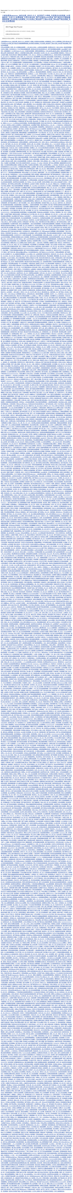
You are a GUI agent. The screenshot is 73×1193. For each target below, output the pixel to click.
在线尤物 (50, 948)
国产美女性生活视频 (16, 409)
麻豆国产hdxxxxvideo (43, 1181)
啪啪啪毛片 (58, 975)
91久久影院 (59, 495)
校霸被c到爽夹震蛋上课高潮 (41, 1020)
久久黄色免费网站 (46, 442)
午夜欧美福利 (47, 286)
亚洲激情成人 (45, 645)
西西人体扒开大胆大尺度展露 (30, 791)
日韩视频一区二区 (54, 580)
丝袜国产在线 (31, 588)
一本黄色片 (27, 827)
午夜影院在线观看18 (24, 834)
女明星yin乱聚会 (45, 415)
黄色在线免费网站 (23, 679)
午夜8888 (46, 62)
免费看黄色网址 (8, 495)
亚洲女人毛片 (60, 350)
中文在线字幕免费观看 (35, 904)
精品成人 (9, 800)
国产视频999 (25, 184)
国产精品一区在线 (64, 292)
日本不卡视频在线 (50, 278)
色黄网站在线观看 (34, 273)
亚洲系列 (57, 977)
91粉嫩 (7, 66)
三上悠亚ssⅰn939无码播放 (20, 123)
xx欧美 (12, 66)
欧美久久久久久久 (32, 908)
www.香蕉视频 (66, 394)
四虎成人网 (28, 916)
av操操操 (33, 269)
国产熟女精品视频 (15, 94)
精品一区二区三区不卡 (47, 77)
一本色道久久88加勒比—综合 (40, 216)
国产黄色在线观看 (42, 1045)
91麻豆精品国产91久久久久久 (46, 98)
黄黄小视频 (36, 161)
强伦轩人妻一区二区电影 (34, 144)
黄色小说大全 (65, 282)
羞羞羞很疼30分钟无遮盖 (40, 519)
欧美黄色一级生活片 (22, 548)
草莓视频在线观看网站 (49, 1018)
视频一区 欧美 (46, 506)
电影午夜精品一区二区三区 (50, 571)
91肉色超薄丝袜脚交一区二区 (57, 237)
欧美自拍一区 (8, 493)
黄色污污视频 (14, 508)
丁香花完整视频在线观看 (16, 250)
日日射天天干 (18, 235)
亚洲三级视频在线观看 (29, 859)
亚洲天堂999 (16, 278)
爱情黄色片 (61, 662)
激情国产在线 (38, 140)
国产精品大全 (47, 259)
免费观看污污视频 (63, 199)
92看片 (22, 1013)
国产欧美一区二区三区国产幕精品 (62, 68)
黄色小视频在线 (8, 220)
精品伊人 (43, 314)
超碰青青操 (63, 863)
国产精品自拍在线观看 (32, 724)
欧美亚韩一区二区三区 (46, 184)
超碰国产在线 (53, 242)
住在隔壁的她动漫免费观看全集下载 (56, 538)
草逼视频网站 (47, 935)
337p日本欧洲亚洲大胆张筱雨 (46, 147)
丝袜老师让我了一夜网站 (61, 398)
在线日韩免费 (8, 180)
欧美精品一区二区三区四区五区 (31, 276)
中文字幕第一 (13, 618)
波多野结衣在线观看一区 (20, 182)
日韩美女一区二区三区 (60, 290)
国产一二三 (23, 333)
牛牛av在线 (47, 899)
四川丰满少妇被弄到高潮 (23, 163)
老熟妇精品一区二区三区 (40, 591)
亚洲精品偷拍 (68, 415)
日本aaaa (11, 633)
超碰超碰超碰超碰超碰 (44, 330)
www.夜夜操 (13, 717)
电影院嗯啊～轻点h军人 (18, 100)
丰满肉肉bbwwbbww (23, 398)
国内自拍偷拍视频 (48, 660)
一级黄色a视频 (66, 62)
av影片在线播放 (62, 358)
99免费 (47, 244)
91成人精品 (9, 392)
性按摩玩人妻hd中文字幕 (19, 335)
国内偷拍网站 (63, 297)
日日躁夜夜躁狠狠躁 (35, 375)
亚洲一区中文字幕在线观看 (53, 770)
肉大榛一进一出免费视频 (34, 671)
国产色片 (8, 791)
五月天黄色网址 (12, 229)
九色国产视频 (5, 54)
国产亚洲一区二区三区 (20, 227)
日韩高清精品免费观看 (29, 193)
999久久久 (43, 982)
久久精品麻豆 (32, 350)
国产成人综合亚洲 (18, 1064)
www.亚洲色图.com (23, 608)
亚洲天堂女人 (61, 392)
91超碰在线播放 (13, 516)
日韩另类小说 (68, 193)
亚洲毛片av (14, 610)
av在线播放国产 (39, 679)
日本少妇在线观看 (14, 812)
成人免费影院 (39, 275)
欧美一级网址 (7, 1089)
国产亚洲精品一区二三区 (25, 85)
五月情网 (19, 305)
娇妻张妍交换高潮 (35, 497)
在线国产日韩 (20, 307)
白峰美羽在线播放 (29, 70)
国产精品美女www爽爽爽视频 (24, 540)
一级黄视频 (21, 901)
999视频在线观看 (25, 893)
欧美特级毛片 (47, 254)
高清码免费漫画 (20, 421)
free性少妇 (66, 726)
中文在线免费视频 (51, 1100)
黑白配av (9, 1085)
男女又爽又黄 (52, 927)
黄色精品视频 (65, 445)
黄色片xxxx (66, 536)
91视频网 (13, 68)
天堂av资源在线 (44, 449)
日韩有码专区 (55, 140)
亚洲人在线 (22, 341)
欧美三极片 (50, 58)
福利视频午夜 (54, 703)
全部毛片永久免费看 (27, 60)
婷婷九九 (21, 954)
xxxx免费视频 (16, 1132)
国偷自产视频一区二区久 (56, 631)
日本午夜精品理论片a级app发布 (34, 138)
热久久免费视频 (5, 330)
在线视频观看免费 (32, 132)
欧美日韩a (60, 379)
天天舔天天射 (12, 1136)
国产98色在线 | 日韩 (51, 404)
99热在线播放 (54, 381)
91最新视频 (9, 559)
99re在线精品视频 (42, 825)
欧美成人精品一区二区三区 (48, 834)
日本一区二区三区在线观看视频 (43, 1128)
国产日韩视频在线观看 (38, 590)
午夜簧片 (48, 483)
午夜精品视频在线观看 (16, 586)
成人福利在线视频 (39, 901)
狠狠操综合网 (27, 578)
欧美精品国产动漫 (18, 654)
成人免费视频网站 (18, 1115)
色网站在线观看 (50, 1106)
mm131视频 (51, 620)
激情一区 (23, 56)
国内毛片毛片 (58, 250)
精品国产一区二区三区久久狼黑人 (45, 66)
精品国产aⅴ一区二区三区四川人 (39, 618)
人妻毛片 (61, 400)
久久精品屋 (57, 127)
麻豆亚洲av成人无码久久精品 (16, 309)
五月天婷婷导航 (45, 1030)
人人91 (18, 743)
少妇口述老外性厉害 (66, 127)
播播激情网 (29, 842)
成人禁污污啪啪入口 (40, 146)
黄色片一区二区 (25, 292)
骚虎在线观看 (25, 436)
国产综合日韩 (29, 366)
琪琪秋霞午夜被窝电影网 (26, 1051)
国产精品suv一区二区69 (7, 261)
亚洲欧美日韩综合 (35, 572)
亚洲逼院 (3, 567)
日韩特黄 (56, 671)
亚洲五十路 (36, 85)
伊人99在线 (59, 973)
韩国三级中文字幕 (49, 726)
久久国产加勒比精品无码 (42, 220)
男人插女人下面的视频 (15, 593)
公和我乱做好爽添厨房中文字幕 (25, 259)
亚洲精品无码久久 (64, 1119)
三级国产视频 (14, 535)
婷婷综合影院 (43, 73)
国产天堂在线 (41, 68)
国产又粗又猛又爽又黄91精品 (39, 400)
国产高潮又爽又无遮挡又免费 (34, 1087)
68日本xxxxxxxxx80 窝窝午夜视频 (63, 1121)
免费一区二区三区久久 (26, 191)
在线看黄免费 (59, 208)
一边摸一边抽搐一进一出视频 (29, 356)
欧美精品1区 (58, 343)
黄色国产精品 (54, 800)
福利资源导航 (57, 468)
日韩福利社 (38, 739)
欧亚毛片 (50, 91)
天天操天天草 (32, 1060)
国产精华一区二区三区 (25, 1149)
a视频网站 (69, 113)
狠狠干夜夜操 (67, 233)
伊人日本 (50, 206)
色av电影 (50, 561)
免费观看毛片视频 (12, 937)
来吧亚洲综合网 (56, 783)
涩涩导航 (62, 855)
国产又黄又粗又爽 (29, 751)
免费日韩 (20, 387)
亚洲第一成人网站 (43, 459)
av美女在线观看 (39, 550)
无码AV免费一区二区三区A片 (34, 500)
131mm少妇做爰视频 (25, 174)
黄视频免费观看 (52, 409)
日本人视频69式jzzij (27, 580)
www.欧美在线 (64, 624)
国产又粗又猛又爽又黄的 (15, 231)
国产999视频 (22, 144)
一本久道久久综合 (31, 47)
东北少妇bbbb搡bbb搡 (18, 388)
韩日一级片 (55, 1005)
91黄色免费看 (26, 1049)
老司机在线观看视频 (56, 853)
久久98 (11, 565)
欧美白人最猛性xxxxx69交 (53, 157)
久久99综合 (64, 821)
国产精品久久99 (6, 328)
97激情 (39, 421)
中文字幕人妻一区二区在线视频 (29, 1073)
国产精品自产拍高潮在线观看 (32, 430)
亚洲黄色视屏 (65, 745)
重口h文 (67, 191)
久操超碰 (32, 650)
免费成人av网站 (58, 701)
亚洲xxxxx (61, 1060)
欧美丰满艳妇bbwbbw (55, 62)
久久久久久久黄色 (26, 464)
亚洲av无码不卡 (19, 445)
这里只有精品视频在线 (24, 1066)
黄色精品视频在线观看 (7, 235)
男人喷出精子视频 (59, 479)
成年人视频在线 (49, 328)
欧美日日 (32, 436)
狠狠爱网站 (41, 127)
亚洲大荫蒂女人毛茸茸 (13, 959)
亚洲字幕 (15, 591)
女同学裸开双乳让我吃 (21, 988)
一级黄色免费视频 (34, 204)
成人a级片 (46, 510)
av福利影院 (39, 254)
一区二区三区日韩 (57, 442)
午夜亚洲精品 (20, 1102)
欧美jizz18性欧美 (65, 140)
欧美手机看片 (9, 269)
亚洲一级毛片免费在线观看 (11, 923)
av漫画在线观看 (56, 155)
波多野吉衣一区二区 (22, 273)
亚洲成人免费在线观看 (30, 758)
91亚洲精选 (47, 275)
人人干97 (57, 739)
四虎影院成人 (14, 174)
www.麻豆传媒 (19, 1011)
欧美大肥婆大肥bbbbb (15, 265)
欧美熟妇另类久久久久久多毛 (58, 1181)
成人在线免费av (28, 1174)
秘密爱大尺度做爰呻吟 (54, 1001)
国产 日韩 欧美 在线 (25, 485)
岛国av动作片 (66, 696)
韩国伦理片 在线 (15, 56)
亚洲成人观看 (54, 267)
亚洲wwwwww (20, 861)
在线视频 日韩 (63, 671)
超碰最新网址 (57, 445)
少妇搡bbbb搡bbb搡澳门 (56, 536)
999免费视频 (25, 944)
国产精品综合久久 (66, 713)
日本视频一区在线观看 (40, 373)
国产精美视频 (23, 1096)
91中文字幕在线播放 (65, 639)
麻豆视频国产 (16, 322)
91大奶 (44, 576)
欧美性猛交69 (31, 443)
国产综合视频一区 (63, 756)
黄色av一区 (37, 996)
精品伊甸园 (22, 895)
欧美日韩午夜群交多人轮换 (46, 208)
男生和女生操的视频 (6, 470)
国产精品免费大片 (13, 202)
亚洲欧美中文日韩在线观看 (9, 240)
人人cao (26, 377)
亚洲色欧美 (61, 383)
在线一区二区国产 (9, 483)
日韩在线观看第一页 (58, 326)
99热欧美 (31, 419)
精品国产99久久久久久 (57, 491)
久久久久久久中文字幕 (47, 914)
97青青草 (24, 66)
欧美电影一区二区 (53, 1170)
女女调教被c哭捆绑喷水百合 (45, 1083)
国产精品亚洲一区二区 (26, 411)
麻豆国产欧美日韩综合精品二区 (33, 261)
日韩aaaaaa (10, 157)
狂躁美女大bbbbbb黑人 (64, 216)
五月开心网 (33, 292)
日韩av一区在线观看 (6, 965)
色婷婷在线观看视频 (57, 1075)
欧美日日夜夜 (26, 734)
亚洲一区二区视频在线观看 (18, 47)
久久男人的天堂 (25, 544)
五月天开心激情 (47, 457)
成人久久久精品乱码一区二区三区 (55, 846)
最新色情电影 (9, 576)
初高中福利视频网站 (10, 140)
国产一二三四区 (44, 70)
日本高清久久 (13, 49)
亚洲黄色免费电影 (16, 884)
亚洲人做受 (68, 766)
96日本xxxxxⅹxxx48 (50, 601)
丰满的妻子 (47, 679)
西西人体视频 (35, 174)
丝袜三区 (33, 1058)
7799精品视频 (38, 552)
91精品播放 (56, 130)
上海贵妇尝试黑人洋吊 (35, 142)
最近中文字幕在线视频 (23, 295)
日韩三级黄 (17, 707)
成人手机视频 (7, 500)
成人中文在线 (48, 299)
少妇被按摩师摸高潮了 (25, 508)
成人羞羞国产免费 (12, 290)
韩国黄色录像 (64, 476)
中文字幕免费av (38, 62)
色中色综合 (17, 732)
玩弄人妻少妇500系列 (36, 457)
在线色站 (41, 865)
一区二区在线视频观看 (21, 1155)
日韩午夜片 (19, 859)
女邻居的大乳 (26, 231)
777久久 (23, 68)
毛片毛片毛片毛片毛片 (37, 829)
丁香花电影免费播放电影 (15, 172)
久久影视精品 (14, 675)
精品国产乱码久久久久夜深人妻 (18, 1047)
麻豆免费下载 (25, 189)
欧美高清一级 (49, 493)
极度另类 (25, 1070)
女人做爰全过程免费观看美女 (37, 493)
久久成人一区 (66, 263)
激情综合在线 (22, 432)
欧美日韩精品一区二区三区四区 (44, 225)
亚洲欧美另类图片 (46, 333)
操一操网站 (27, 1075)
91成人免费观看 (53, 459)
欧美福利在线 (55, 813)
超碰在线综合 (52, 825)
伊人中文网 (12, 119)
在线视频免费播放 (8, 836)
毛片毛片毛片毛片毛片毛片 (11, 529)
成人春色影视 (11, 533)
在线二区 (68, 146)
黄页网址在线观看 (16, 352)
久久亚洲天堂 (14, 641)
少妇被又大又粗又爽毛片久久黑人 (60, 87)
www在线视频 (18, 810)
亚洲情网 (3, 832)
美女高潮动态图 (34, 424)
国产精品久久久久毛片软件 (47, 252)
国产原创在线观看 (66, 679)
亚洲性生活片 (52, 47)
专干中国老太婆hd (51, 656)
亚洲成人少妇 (65, 144)
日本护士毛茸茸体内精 (27, 542)
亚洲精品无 (60, 366)
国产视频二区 (41, 106)
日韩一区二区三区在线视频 (43, 844)
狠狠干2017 (29, 354)
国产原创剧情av (49, 1041)
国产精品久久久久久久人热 (52, 686)
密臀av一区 (50, 474)
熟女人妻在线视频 (20, 111)
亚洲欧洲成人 (5, 153)
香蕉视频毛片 (57, 971)
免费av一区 (4, 64)
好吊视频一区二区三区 (32, 210)
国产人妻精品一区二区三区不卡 (24, 567)
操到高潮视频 (39, 294)
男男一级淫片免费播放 (31, 749)
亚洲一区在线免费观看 (16, 130)
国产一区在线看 (66, 969)
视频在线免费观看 (23, 54)
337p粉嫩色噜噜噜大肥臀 (10, 316)
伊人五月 (3, 70)
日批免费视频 (5, 812)
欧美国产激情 (59, 320)
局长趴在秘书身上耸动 (7, 104)
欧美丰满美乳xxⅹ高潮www (21, 517)
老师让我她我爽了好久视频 (40, 599)
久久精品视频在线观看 (32, 108)
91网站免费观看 (23, 142)
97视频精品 (67, 320)
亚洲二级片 (41, 954)
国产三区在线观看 (44, 882)
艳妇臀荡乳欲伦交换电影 (50, 470)
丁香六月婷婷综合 (60, 533)
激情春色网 (28, 113)
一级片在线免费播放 (35, 223)
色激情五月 (58, 263)
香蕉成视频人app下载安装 (55, 487)
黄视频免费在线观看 (16, 713)
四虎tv (35, 461)
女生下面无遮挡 (10, 303)
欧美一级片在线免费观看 (46, 307)
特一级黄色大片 (5, 159)
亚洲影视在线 (26, 125)
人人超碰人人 (34, 295)
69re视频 (14, 216)
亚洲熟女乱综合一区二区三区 (32, 891)
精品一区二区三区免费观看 (21, 244)
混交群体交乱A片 (63, 872)
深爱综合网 (49, 388)
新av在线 (35, 121)
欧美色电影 (16, 180)
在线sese (37, 362)
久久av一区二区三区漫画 (37, 686)
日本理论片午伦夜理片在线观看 (29, 925)
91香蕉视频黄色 (49, 650)
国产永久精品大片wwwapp (42, 115)
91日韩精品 (11, 1151)
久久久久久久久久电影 (58, 734)
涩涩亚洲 (61, 165)
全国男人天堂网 (8, 692)
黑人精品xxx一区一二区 (32, 557)
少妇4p (27, 388)
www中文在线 (14, 719)
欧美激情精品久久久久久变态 (9, 166)
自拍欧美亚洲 (10, 53)
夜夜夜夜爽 (60, 453)
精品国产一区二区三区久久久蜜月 (35, 390)
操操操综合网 (12, 377)
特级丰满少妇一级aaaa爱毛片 (46, 523)
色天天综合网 (19, 102)
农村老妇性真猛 (61, 741)
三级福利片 (8, 375)
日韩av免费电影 (12, 176)
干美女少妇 (49, 438)
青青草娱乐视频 (28, 1064)
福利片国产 (60, 912)
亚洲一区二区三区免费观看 (54, 1047)
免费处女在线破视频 (29, 470)
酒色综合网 (62, 330)
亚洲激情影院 (63, 1151)
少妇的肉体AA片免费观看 (15, 578)
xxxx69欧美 (44, 472)
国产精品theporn (5, 168)
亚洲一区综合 (50, 673)
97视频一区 (66, 542)
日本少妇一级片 (54, 449)
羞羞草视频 (41, 172)
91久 (10, 189)
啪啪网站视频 (53, 999)
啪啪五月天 (59, 66)
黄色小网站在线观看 (27, 633)
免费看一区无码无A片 (53, 347)
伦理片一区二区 (43, 297)
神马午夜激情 (44, 204)
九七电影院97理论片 (46, 777)
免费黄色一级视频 (25, 453)
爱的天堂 (56, 1176)
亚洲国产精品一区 (17, 284)
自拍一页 (46, 1022)
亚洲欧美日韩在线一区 (43, 1052)
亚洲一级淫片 (18, 269)
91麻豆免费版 (54, 1178)
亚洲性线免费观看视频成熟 (49, 239)
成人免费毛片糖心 (34, 91)
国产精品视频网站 (33, 741)
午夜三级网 (32, 479)
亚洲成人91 (10, 849)
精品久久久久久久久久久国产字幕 (37, 548)
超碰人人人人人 (7, 123)
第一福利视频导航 (16, 276)
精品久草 (17, 301)
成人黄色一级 (21, 626)
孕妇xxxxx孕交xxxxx (22, 404)
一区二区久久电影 (30, 1079)
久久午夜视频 (37, 87)
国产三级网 (25, 821)
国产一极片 (52, 838)
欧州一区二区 (50, 113)
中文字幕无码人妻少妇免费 (36, 299)
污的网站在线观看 (65, 375)
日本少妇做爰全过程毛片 (16, 1056)
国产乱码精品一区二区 (48, 586)
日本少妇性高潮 (43, 1138)
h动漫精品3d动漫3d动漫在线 (14, 882)
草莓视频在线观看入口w (36, 692)
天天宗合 (37, 977)
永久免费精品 (45, 910)
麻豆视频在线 (48, 178)
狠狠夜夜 (36, 60)
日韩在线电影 (34, 328)
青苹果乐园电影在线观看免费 (62, 204)
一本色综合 (18, 66)
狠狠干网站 (66, 197)
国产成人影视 (28, 121)
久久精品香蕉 (19, 555)
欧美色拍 (61, 294)
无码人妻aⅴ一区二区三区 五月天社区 (52, 612)
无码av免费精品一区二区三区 (56, 153)
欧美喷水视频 (24, 127)
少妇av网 (42, 1161)
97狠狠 (62, 977)
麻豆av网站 (53, 645)
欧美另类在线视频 (9, 110)
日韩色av (56, 950)
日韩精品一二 (46, 567)
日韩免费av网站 (41, 75)
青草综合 (39, 445)
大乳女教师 (37, 914)
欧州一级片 (54, 1052)
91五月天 (55, 72)
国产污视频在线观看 (59, 390)
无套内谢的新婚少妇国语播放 (18, 212)
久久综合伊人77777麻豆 (45, 185)
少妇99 (17, 91)
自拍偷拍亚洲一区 (60, 113)
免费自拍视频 (50, 713)
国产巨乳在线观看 (64, 309)
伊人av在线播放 (23, 263)
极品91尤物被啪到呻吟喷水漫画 (58, 563)
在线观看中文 (31, 844)
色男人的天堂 (34, 948)
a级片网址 (68, 328)
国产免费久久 (49, 950)
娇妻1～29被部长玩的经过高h (42, 1007)
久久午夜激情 (30, 316)
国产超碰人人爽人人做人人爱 (33, 1102)
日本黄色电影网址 (13, 1125)
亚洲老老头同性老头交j (46, 111)
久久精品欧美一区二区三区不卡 (25, 140)
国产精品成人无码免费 (60, 775)
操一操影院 (25, 343)
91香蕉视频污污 (34, 517)
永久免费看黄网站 (46, 675)
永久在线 (16, 576)
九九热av (66, 842)
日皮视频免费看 (19, 459)
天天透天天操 (14, 929)
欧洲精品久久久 (8, 337)
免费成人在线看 (55, 923)
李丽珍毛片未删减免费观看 (39, 916)
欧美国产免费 (11, 612)
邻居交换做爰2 (54, 276)
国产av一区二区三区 (45, 108)
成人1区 (27, 1022)
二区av (51, 1032)
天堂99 (32, 398)
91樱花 (32, 726)
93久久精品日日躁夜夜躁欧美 (22, 829)
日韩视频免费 (42, 705)
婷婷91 (41, 130)
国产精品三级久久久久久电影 (59, 682)
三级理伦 (29, 87)
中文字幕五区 (29, 1180)
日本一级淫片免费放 (61, 665)
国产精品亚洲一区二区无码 (35, 83)
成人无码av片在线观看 (39, 411)
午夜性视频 (20, 430)
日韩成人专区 (64, 1043)
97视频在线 (21, 121)
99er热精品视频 (40, 381)
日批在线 (45, 163)
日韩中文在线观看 (31, 417)
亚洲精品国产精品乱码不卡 (64, 239)
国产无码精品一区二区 (42, 588)
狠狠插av (56, 635)
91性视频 (17, 320)
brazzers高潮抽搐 (33, 785)
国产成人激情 (30, 1033)
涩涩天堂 (17, 1111)
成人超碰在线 (68, 904)
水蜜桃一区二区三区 (64, 478)
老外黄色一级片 (33, 988)
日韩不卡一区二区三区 (26, 851)
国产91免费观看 (15, 665)
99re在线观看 (26, 77)
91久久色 (49, 553)
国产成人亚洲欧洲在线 (66, 110)
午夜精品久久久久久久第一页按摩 (45, 1054)
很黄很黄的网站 (28, 654)
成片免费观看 (36, 1005)
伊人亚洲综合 (14, 330)
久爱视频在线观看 (48, 804)
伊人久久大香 (36, 415)
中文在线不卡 (36, 218)
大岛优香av (30, 552)
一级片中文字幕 (19, 440)
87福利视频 (4, 1109)
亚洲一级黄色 (14, 855)
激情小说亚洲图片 (65, 472)
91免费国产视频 (35, 125)
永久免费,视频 (68, 885)
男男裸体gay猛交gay (11, 1157)
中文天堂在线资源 (53, 318)
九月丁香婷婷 (62, 187)
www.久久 (45, 240)
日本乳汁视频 (5, 49)
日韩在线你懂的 (17, 682)
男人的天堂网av (49, 738)
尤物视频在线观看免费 (12, 402)
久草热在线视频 (60, 728)
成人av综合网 (48, 851)
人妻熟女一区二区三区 (14, 267)
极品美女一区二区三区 (22, 256)
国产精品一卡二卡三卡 (7, 815)
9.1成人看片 (16, 867)
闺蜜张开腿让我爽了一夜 (28, 197)
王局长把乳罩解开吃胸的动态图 (9, 1164)
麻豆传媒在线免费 (51, 1149)
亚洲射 (45, 453)
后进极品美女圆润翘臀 (42, 1037)
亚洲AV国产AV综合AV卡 (51, 861)
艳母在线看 (4, 783)
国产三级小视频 (17, 98)
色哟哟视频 (44, 430)
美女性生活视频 (65, 286)
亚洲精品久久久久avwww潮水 (30, 593)
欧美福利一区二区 (25, 867)
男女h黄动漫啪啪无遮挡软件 (55, 233)
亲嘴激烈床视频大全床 (17, 237)
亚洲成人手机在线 (56, 85)
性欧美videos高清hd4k (33, 777)
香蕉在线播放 (47, 96)
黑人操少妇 (45, 379)
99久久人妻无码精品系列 (59, 508)
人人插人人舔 (62, 214)
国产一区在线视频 (53, 736)
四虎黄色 (49, 72)
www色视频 (10, 745)
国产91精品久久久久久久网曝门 (58, 942)
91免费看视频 (12, 430)
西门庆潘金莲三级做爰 (30, 345)
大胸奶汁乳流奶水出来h (21, 199)
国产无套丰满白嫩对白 (42, 743)
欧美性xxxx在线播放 (50, 728)
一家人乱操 (66, 1180)
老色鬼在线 (60, 656)
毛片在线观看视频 (26, 218)
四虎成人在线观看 (62, 588)
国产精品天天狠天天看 (34, 910)
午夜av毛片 (40, 1081)
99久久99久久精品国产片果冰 (59, 182)
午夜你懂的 (19, 982)
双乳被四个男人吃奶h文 (54, 614)
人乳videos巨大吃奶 (48, 1087)
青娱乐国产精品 (39, 521)
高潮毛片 (32, 305)
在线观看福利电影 (56, 275)
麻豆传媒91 (55, 330)
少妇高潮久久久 (8, 106)
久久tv (54, 908)
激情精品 (63, 483)
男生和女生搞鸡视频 (11, 519)
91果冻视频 (62, 185)
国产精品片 (39, 470)
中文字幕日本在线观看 (55, 1166)
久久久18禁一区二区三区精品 (28, 313)
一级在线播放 (16, 189)
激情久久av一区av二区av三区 (58, 762)
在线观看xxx (18, 1032)
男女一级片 (55, 903)
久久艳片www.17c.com (18, 51)
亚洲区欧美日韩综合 (29, 555)
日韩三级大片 (52, 119)
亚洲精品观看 (58, 812)
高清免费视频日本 (57, 868)
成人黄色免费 (25, 684)
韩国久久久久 (50, 893)
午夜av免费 (17, 400)
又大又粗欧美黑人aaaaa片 (19, 844)
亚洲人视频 (12, 563)
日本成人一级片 (9, 91)
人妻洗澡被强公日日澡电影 (26, 233)
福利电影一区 (54, 292)
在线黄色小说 (55, 502)
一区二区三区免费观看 (41, 912)
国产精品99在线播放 (9, 440)
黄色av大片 (49, 390)
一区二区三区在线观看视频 (39, 318)
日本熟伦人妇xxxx (54, 110)
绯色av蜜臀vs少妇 (24, 1181)
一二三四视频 (25, 457)
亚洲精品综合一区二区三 (33, 665)
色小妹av (39, 641)
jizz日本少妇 (28, 155)
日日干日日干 (62, 220)
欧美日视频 (30, 1007)
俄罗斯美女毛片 (27, 681)
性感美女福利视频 (62, 117)
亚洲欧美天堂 (67, 430)
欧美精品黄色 (5, 679)
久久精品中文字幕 (65, 529)
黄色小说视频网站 (57, 720)
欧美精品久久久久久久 (27, 94)
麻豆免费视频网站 (10, 1174)
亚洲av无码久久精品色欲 (54, 104)
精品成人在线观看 (59, 474)
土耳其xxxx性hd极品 (43, 703)
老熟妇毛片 (64, 1016)
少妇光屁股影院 (45, 87)
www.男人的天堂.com (50, 1134)
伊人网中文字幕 (34, 385)
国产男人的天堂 (24, 324)
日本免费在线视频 (56, 1007)
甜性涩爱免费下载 (66, 51)
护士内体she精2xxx (14, 996)
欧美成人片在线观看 (11, 345)
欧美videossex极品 (17, 79)
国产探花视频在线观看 (54, 49)
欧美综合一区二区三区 (66, 992)
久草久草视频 (62, 381)
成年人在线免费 (23, 701)
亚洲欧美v (57, 1024)
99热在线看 (31, 322)
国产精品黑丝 (12, 138)
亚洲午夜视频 (7, 876)
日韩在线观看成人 (60, 669)
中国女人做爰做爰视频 (31, 1109)
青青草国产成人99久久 (12, 233)
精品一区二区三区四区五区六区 (54, 227)
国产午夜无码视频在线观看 (31, 250)
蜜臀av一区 (21, 774)
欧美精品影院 (48, 508)
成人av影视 (4, 442)
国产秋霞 (57, 713)
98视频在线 (33, 736)
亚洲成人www (45, 335)
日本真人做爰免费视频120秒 (25, 58)
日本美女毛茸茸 (5, 94)
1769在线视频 (38, 259)
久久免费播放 (43, 206)
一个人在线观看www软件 (30, 662)
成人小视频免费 (21, 240)
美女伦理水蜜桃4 (60, 620)
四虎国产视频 (52, 990)
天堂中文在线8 (11, 567)
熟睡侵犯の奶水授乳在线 (47, 781)
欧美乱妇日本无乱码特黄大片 (39, 49)
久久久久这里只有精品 (55, 1159)
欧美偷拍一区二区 (31, 1001)
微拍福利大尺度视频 (19, 92)
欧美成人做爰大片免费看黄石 (11, 127)
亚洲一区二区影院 (26, 368)
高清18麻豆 (37, 53)
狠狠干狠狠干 (11, 472)
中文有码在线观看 (31, 100)
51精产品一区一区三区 (15, 760)
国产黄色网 (55, 331)
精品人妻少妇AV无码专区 (26, 738)
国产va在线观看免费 (59, 552)
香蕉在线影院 (68, 326)
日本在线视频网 (67, 489)
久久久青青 (28, 506)
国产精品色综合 (7, 498)
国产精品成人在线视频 (50, 895)
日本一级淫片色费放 (59, 436)
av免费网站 (11, 445)
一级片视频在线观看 (36, 453)
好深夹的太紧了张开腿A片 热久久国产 (45, 952)
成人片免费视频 (24, 726)
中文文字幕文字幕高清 (35, 377)
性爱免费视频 (18, 201)
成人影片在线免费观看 (58, 498)
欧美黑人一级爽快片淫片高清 (58, 578)
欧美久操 (69, 214)
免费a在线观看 (33, 887)
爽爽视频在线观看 (21, 151)
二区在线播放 (32, 66)
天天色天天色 (29, 865)
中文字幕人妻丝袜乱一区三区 (37, 605)
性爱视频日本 (50, 146)
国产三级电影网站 (51, 229)
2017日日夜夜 (63, 916)
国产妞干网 (40, 166)
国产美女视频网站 (52, 358)
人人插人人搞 (26, 409)
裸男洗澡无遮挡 (28, 559)
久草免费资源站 (17, 688)
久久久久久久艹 (53, 557)
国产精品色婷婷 (12, 502)
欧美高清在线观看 (41, 1003)
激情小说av (58, 180)
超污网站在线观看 (9, 1011)
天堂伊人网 (62, 749)
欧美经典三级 (56, 447)
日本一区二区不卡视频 (58, 201)
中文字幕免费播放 (19, 170)
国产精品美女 (65, 462)
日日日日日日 (27, 793)
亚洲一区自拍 (12, 1109)
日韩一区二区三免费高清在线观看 (59, 794)
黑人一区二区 (13, 681)
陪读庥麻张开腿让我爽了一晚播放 (52, 443)
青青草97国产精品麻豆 (7, 880)
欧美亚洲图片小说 (45, 1075)
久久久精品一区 (30, 254)
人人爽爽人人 (31, 72)
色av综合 (61, 60)
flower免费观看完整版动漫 (53, 396)
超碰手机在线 (59, 1041)
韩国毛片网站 (26, 942)
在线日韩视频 (61, 840)
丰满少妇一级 (50, 603)
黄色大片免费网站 (29, 337)
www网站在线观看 (9, 459)
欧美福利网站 (31, 1018)
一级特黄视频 (60, 645)
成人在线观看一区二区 (25, 360)
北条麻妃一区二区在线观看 (61, 58)
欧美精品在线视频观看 (14, 368)
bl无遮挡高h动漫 (58, 206)
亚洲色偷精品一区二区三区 (20, 817)
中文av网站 (11, 652)
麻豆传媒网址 (40, 495)
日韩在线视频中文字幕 (36, 546)
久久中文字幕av (49, 1079)
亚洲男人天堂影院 (16, 1123)
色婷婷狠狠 (16, 851)
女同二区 (58, 1062)
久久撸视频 (63, 1157)
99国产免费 (32, 447)
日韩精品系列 (59, 258)
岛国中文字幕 (28, 1056)
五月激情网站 (52, 891)
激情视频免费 (12, 783)
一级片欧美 (10, 1100)
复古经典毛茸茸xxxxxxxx (46, 210)
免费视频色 (49, 324)
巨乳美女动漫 (60, 842)
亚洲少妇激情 (62, 806)
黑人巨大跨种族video (28, 466)
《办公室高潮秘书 (38, 155)
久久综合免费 (11, 827)
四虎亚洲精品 (29, 440)
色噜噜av (65, 424)
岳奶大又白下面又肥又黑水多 (38, 256)
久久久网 (45, 392)
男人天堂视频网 (44, 1092)
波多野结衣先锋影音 (16, 521)
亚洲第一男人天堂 (37, 1178)
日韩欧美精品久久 (31, 106)
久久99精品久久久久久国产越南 (40, 352)
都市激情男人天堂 (14, 191)
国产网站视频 (40, 798)
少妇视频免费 (38, 813)
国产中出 (12, 603)
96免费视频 (53, 70)
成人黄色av (61, 246)
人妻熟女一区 (20, 1094)
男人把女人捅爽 (35, 834)
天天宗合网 (66, 487)
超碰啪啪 (58, 223)
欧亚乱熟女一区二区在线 (52, 1009)
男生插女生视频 (65, 223)
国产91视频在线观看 (46, 929)
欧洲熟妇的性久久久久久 (31, 510)
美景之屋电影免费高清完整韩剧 (38, 487)
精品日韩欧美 (31, 535)
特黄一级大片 (38, 96)
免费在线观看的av (40, 51)
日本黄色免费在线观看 (59, 859)
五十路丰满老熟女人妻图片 (62, 419)
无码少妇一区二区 (26, 364)
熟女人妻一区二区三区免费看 (49, 802)
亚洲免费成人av (25, 136)
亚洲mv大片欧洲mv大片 (14, 77)
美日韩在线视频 (29, 677)
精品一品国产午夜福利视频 (63, 106)
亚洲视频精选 (65, 447)
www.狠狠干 (64, 49)
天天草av (52, 212)
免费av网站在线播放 (29, 768)
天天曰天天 (24, 849)
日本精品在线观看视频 (66, 813)
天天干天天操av (51, 779)
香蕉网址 (58, 212)
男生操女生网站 (21, 1159)
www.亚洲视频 (54, 53)
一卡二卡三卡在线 (8, 703)
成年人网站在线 (55, 567)
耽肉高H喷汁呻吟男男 (14, 542)
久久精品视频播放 (9, 952)
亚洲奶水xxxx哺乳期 (34, 648)
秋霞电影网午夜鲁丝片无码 (17, 842)
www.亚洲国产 (36, 368)
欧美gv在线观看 (5, 409)
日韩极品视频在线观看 (10, 677)
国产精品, (20, 345)
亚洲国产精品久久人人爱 (31, 307)
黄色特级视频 (60, 231)
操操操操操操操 (45, 368)
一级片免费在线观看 (31, 603)
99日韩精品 (61, 755)
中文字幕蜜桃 (66, 100)
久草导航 (20, 1068)
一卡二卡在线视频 (17, 1144)
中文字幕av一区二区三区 (43, 284)
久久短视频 (37, 959)
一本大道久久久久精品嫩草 (54, 958)
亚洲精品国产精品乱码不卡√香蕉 (44, 398)
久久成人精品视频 (34, 159)
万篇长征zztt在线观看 (52, 314)
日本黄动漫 (43, 867)
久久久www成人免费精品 (39, 134)
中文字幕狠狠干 (7, 682)
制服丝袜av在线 (24, 933)
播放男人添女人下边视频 (47, 360)
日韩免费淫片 (61, 1020)
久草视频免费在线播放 (24, 166)
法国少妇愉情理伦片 (66, 1162)
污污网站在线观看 (21, 449)
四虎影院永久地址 (17, 1052)
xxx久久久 (36, 664)
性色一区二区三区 (56, 504)
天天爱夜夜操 (39, 717)
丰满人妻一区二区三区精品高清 (36, 1136)
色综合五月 (23, 777)
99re (55, 379)
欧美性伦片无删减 (19, 506)
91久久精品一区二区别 (52, 309)
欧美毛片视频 (66, 299)
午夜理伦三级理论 (52, 170)
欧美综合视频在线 (64, 717)
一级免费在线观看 (53, 402)
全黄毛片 (43, 341)
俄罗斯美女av (33, 237)
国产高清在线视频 (34, 669)
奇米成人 (22, 766)
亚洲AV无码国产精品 (15, 1191)
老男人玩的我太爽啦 (45, 165)
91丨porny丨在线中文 (7, 326)
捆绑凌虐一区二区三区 (51, 214)
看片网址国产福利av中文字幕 (21, 413)
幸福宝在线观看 (67, 1064)
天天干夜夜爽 (8, 749)
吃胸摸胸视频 (26, 703)
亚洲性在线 (12, 421)
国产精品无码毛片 (26, 802)
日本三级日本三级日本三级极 (49, 383)
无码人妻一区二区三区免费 (53, 745)
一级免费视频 (25, 369)
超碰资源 (13, 639)
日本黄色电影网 (62, 1071)
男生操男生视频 (46, 491)
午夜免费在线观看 (41, 394)
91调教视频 (66, 889)
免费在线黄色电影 (45, 174)
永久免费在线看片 (34, 64)
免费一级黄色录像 (47, 1015)
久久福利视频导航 (12, 371)
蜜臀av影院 (68, 855)
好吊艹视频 (64, 739)
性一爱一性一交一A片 (24, 423)
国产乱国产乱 (49, 764)
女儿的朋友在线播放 (48, 377)
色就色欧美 (62, 267)
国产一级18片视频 (36, 379)
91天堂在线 (17, 739)
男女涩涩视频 (21, 371)
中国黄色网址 (32, 119)
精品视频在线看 (41, 622)
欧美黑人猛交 (32, 242)
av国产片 (55, 777)
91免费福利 (61, 684)
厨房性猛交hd (25, 214)
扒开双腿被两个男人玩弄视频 (29, 1183)
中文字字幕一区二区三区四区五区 (54, 189)
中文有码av (4, 108)
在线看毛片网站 (53, 369)
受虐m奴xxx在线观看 (43, 212)
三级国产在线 (21, 89)
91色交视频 (68, 115)
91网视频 (18, 294)
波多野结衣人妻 (57, 595)
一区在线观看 (64, 580)
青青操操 (48, 451)
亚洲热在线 (48, 1111)
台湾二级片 (18, 193)
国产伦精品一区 (17, 942)
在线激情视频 (18, 204)
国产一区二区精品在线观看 (13, 424)
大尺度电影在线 (35, 760)
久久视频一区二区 (62, 461)
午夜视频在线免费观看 (51, 872)
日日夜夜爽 (59, 838)
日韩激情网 (4, 202)
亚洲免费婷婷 (37, 633)
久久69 (9, 258)
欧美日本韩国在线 (18, 751)
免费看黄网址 (11, 396)
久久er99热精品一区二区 (33, 806)
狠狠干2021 (53, 1020)
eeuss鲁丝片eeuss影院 (34, 906)
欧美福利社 (49, 68)
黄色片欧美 (17, 544)
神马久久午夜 (47, 201)
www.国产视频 (18, 1153)
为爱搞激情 (18, 288)
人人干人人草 (9, 347)
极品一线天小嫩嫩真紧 (26, 576)
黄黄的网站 (16, 411)
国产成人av (34, 136)
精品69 (58, 1102)
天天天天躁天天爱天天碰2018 (32, 110)
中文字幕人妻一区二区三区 (36, 214)
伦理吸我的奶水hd (64, 506)
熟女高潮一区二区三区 (21, 660)
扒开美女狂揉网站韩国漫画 (38, 187)
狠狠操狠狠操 (60, 415)
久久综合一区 (40, 479)
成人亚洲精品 (58, 705)
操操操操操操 (5, 83)
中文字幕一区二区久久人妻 (55, 73)
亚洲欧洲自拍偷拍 (27, 282)
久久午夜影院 (34, 893)
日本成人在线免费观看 (30, 753)
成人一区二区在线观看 (31, 774)
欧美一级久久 (46, 142)
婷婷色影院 (28, 358)
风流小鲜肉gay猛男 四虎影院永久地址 (24, 347)
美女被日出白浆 (17, 392)
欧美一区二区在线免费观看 (20, 785)
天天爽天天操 (13, 616)
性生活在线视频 (14, 481)
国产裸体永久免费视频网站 (26, 584)
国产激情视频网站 (51, 605)
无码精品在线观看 (38, 282)
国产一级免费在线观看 (25, 643)
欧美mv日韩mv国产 (8, 939)
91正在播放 (6, 85)
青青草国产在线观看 (13, 280)
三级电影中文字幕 (46, 326)
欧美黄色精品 (14, 584)
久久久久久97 (50, 724)
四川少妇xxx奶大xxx (60, 914)
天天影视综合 (26, 269)
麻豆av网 (3, 53)
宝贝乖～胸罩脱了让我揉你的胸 (9, 132)
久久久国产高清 (7, 1138)
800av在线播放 (5, 830)
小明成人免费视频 (57, 880)
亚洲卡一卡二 (54, 294)
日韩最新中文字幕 (65, 184)
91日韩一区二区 (45, 53)
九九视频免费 (47, 813)
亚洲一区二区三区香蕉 (13, 766)
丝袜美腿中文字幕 (11, 113)
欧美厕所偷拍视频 (8, 204)
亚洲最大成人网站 (23, 165)
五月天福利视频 (11, 741)
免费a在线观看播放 (37, 508)
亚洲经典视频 (41, 745)
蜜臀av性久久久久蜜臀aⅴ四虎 (18, 242)
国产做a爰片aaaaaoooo (60, 535)
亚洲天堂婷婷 (33, 157)
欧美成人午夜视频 (30, 1134)
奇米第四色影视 (19, 383)
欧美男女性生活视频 (39, 451)
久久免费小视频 (67, 206)
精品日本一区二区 (36, 1015)
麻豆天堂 (33, 614)
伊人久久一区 (11, 286)
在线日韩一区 (56, 690)
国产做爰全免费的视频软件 (37, 388)
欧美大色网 (47, 994)
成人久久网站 (55, 265)
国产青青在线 (61, 305)
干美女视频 (23, 872)
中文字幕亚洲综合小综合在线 (29, 267)
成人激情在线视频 (22, 72)
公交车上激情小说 (35, 536)
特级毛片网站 (52, 461)
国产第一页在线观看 (51, 1113)
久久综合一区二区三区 (9, 256)
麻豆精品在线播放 (35, 77)
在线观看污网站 (44, 159)
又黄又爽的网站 (28, 582)
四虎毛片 (53, 664)
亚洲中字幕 (29, 986)
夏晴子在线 (68, 584)
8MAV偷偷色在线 (13, 901)
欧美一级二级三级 (11, 572)
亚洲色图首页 (24, 180)
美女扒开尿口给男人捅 (65, 324)
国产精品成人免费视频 (66, 341)
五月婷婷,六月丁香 (6, 322)
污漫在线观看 (36, 629)
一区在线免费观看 (30, 402)
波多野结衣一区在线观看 (60, 517)
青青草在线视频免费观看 (53, 986)
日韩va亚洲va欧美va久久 (15, 990)
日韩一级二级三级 (42, 1089)
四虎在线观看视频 (37, 464)
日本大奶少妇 (7, 197)
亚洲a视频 (69, 840)
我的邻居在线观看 (57, 542)
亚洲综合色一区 (29, 601)
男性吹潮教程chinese (25, 1009)
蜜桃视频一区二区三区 (60, 256)
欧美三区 (67, 755)
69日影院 (47, 715)
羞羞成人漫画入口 (58, 901)
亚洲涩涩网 (11, 988)
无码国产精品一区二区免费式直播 (58, 138)
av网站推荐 (38, 371)
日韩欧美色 (15, 986)
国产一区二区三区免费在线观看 (9, 643)
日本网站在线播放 (41, 658)
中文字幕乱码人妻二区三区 (17, 210)
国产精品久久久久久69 (29, 284)
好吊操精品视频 (47, 542)
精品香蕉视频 (68, 47)
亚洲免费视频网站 (30, 1037)
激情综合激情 (16, 214)
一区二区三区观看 (10, 449)
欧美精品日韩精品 (48, 1191)
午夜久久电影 (65, 174)
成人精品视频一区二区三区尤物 (56, 417)
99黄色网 (11, 887)
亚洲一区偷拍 (14, 967)
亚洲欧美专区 (34, 700)
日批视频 (14, 398)
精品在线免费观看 (63, 303)
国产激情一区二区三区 (62, 1144)
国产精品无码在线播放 (61, 836)
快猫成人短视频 (28, 853)
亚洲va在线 (49, 859)
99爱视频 (46, 242)
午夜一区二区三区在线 (10, 690)
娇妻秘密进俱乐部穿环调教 (45, 988)
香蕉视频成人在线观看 (25, 330)
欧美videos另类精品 (15, 525)
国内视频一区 (28, 185)
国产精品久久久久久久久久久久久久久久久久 (45, 478)
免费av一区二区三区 (41, 1077)
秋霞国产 (20, 635)
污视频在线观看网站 (59, 75)
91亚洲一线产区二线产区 (51, 768)
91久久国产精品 (64, 1176)
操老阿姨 (15, 999)
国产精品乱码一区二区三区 (41, 354)
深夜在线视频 (17, 730)
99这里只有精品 (51, 1090)
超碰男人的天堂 (40, 263)
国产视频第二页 (15, 1087)
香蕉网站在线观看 (60, 146)
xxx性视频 (40, 571)
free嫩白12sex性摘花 (55, 910)
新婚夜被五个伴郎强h (65, 658)
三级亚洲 (7, 1051)
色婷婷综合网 (19, 110)
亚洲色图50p (41, 656)
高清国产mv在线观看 (66, 102)
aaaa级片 (53, 115)
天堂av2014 (29, 56)
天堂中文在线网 (5, 665)
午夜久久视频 (66, 783)
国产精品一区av (34, 221)
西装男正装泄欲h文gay (32, 432)
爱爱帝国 (56, 1140)
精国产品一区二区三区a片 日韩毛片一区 (40, 405)
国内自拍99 (65, 180)
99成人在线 (31, 199)
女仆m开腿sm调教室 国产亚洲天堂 (32, 265)
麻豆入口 (23, 87)
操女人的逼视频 (8, 561)
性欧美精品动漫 (47, 130)
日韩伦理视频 (27, 808)
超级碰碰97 (7, 51)
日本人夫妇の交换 (20, 195)
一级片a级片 (16, 292)
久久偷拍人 (54, 1189)
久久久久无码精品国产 (32, 498)
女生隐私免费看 (31, 212)
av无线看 (9, 292)
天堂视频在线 (27, 1016)
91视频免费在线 (40, 199)
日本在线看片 (5, 208)
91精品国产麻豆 (22, 840)
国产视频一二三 (64, 569)
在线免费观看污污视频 (47, 572)
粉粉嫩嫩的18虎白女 (35, 525)
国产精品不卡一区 (21, 1018)
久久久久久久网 (13, 798)
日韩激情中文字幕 (8, 92)
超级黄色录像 (31, 1130)
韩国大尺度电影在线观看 (8, 768)
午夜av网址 (67, 407)
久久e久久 (57, 1043)
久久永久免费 (25, 385)
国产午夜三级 (11, 252)
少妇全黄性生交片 (15, 457)
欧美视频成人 (29, 309)
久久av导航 (15, 701)
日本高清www (27, 747)
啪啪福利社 (38, 280)
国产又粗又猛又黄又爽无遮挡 (49, 362)
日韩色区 (42, 250)
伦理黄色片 (25, 305)
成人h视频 (60, 280)
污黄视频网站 (42, 603)
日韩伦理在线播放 (6, 1147)
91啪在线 (39, 269)
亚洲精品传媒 (13, 825)
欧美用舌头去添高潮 (50, 440)
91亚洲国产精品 (46, 923)
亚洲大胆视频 (46, 182)
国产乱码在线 (48, 468)
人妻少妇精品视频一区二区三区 (55, 544)
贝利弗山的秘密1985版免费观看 (40, 423)
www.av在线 (68, 918)
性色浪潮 (34, 485)
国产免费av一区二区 (43, 512)
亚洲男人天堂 (53, 588)
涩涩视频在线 (55, 749)
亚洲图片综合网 (24, 692)
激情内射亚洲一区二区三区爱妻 (44, 1130)
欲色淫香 (53, 368)
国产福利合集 (34, 170)
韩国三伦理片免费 (56, 815)
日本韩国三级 (35, 1126)
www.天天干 (11, 848)
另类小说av (35, 810)
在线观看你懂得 (18, 81)
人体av (3, 789)
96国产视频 (22, 986)
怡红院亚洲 (22, 591)
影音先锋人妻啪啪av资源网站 (15, 897)
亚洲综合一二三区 (33, 73)
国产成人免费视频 (54, 163)
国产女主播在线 (13, 149)
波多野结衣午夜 (44, 772)
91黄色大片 (7, 637)
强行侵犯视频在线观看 (13, 178)
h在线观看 (69, 187)
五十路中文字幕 (36, 426)
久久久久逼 (32, 396)
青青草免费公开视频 (33, 297)
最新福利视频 (14, 696)
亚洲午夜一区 (61, 202)
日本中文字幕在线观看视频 (32, 472)
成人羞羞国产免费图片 (60, 77)
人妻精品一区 (11, 301)
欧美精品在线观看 (48, 857)
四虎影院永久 (8, 299)
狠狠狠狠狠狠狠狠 (51, 366)
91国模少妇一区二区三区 (60, 1056)
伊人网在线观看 (15, 197)
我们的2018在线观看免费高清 (58, 882)
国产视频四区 (36, 802)
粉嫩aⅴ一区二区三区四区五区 (18, 1007)
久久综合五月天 (48, 149)
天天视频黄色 (66, 599)
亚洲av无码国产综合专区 (36, 660)
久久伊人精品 (35, 713)
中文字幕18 (61, 404)
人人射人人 (18, 815)
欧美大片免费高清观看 (63, 349)
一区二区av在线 (23, 434)
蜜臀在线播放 (59, 889)
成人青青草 (18, 286)
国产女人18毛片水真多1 (53, 622)
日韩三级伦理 (15, 994)
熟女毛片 (55, 324)
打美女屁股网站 (49, 479)
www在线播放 (26, 1147)
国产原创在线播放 (12, 804)
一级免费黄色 (29, 901)
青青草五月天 (12, 305)
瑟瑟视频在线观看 (61, 413)
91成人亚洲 (33, 369)
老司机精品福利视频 (26, 320)
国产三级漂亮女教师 (17, 134)
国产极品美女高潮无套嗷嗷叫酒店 (23, 1020)
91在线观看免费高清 (14, 664)
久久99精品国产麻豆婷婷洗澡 (46, 533)
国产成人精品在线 (59, 132)
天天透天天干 (5, 997)
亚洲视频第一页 (7, 318)
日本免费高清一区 (66, 259)
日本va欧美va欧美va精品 (53, 51)
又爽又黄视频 (49, 823)
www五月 (43, 438)
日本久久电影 (56, 476)
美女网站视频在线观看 (34, 123)
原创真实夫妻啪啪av (23, 229)
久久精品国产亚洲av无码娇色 (52, 282)
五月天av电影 (43, 271)
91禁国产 (47, 829)
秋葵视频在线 (52, 1125)
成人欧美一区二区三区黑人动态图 (36, 1047)
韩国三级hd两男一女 (33, 941)
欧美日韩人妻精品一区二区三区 (46, 345)
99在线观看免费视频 (19, 770)
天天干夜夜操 (51, 373)
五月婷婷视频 (41, 244)
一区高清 (37, 929)
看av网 (12, 159)
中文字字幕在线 (23, 705)
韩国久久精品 (20, 113)
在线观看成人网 (12, 686)
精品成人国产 (55, 102)
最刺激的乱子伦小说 (26, 629)
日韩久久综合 (62, 362)
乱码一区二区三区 (66, 157)
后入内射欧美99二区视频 (25, 899)
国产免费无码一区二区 (29, 462)
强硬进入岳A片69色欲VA (19, 390)
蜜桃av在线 (67, 781)
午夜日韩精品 (27, 760)
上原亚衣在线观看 (42, 47)
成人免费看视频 (39, 895)
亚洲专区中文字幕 (27, 491)
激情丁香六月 (60, 785)
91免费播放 (28, 538)
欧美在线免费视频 (45, 855)
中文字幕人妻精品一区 (42, 762)
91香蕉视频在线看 (50, 495)
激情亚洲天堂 (49, 127)
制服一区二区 (60, 825)
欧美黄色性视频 (30, 195)
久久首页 (65, 1166)
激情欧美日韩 (23, 999)
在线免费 (19, 878)
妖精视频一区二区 (29, 102)
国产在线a (35, 709)
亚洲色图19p (67, 81)
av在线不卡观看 (34, 184)
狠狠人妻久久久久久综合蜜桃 (9, 432)
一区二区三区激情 (37, 682)
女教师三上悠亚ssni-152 (28, 115)
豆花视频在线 (12, 259)
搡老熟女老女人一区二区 (48, 125)
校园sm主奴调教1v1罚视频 (32, 442)
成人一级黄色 (23, 246)
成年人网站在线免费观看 (10, 297)
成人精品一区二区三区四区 (57, 176)
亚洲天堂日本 (51, 1039)
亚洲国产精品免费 (11, 1176)
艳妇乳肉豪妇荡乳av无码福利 (58, 626)
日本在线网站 (61, 802)
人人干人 (39, 857)
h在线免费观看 (13, 479)
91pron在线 (33, 838)
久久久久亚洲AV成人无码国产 (9, 128)
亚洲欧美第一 (62, 1073)
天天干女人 (38, 652)
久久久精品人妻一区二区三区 (56, 810)
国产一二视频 (49, 677)
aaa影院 (8, 1087)
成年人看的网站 (27, 104)
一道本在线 (68, 201)
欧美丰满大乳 (59, 904)
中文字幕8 (53, 1096)
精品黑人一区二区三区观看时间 (14, 271)
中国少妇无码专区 (20, 1151)
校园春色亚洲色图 (60, 931)
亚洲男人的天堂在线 (34, 1155)
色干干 (37, 779)
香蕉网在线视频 (13, 624)
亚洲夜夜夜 (32, 821)
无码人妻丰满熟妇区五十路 (15, 853)
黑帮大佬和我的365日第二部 (30, 882)
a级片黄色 (10, 282)
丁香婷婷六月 (18, 863)
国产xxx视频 (68, 1026)
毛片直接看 (56, 83)
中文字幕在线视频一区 (61, 288)
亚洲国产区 (10, 96)
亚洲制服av (13, 504)
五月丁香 (16, 360)
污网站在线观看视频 (42, 369)
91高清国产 (28, 216)
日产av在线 (13, 608)
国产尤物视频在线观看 (55, 136)
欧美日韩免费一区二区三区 (32, 516)
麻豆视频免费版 (54, 195)
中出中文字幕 (5, 195)
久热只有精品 (19, 768)
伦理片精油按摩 (27, 235)
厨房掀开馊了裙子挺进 (16, 331)
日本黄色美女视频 (44, 60)
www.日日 (67, 294)
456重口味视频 (53, 774)
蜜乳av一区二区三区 (19, 106)
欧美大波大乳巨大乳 (22, 119)
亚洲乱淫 (63, 79)
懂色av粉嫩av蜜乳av (51, 199)
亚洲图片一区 (34, 147)
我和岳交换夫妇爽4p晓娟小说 (54, 616)
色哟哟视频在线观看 (43, 838)
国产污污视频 (42, 885)
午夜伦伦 (67, 60)
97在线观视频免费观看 (62, 608)
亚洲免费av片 (21, 804)
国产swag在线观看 (8, 910)
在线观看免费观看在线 (21, 73)
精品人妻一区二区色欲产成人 (47, 785)
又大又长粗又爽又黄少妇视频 (17, 1106)
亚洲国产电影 (66, 337)
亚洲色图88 (55, 1119)
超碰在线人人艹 (59, 191)
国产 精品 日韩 (42, 948)
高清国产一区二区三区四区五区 (61, 248)
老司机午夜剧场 (8, 1064)
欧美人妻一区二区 (18, 510)
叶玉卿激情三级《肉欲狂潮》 (34, 303)
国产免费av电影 (43, 563)
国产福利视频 (19, 747)
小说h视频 (4, 157)
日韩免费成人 (26, 1123)
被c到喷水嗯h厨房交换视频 (13, 87)
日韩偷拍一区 (26, 713)
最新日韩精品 (51, 168)
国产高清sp (20, 216)
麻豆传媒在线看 (52, 582)
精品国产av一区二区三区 (55, 887)
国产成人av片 (36, 341)
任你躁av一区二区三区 (36, 684)
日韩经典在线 (55, 421)
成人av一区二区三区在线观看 (59, 64)
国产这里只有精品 (6, 1037)
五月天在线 (44, 990)
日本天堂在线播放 (48, 481)
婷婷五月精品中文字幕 (32, 258)
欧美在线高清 (15, 311)
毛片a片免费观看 (47, 445)
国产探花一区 (8, 700)
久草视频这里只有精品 (35, 1068)
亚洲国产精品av (9, 1045)
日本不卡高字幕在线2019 (26, 574)
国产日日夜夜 (17, 385)
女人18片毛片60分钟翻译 (63, 523)
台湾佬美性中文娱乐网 (38, 1100)
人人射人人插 (37, 612)
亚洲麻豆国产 (30, 1104)
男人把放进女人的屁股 (18, 366)
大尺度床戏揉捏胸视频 (7, 863)
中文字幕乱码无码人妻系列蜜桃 (29, 301)
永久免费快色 (56, 529)
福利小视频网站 (9, 724)
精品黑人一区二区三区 (56, 829)
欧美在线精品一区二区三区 (46, 489)
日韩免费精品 (59, 98)
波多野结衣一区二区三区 (28, 739)
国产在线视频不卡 (28, 878)
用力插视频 (68, 779)
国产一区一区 (63, 235)
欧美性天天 (62, 388)
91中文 (39, 313)
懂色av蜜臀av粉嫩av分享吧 (23, 415)
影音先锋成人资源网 (39, 309)
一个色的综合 (59, 125)
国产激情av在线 (53, 297)
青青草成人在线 (66, 705)
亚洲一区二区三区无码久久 (30, 208)
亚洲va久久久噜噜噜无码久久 (45, 54)
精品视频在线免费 (31, 607)
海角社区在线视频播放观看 (25, 519)
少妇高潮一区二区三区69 (31, 387)
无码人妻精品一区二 (47, 144)
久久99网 (26, 1068)
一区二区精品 (58, 489)
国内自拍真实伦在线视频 (18, 500)
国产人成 (55, 178)
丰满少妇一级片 (13, 147)
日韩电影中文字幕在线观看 (36, 189)
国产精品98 (39, 1018)
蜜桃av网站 (50, 290)
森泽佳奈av (45, 652)
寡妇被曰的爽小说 (38, 191)
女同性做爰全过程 (25, 965)
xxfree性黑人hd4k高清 (14, 136)
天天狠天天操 (19, 595)
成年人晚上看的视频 (28, 779)
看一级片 (29, 151)
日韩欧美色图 (20, 597)
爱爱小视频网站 (37, 975)
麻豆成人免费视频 (35, 339)
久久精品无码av (13, 1130)
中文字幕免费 (7, 276)
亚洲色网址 (34, 734)
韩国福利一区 (53, 392)
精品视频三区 (38, 574)
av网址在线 (36, 314)
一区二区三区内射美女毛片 (52, 709)
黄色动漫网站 (67, 442)
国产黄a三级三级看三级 (7, 117)
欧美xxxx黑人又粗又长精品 (58, 464)
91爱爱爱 (46, 294)
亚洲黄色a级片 (55, 259)
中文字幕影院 (56, 108)
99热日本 (58, 134)
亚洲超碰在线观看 (28, 62)
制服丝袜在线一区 (21, 941)
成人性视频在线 (46, 1049)
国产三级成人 (41, 1098)
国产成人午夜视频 (9, 75)
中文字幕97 (4, 436)
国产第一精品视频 (8, 170)
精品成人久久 (58, 572)
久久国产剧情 (8, 468)
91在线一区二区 (11, 956)
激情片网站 (34, 98)
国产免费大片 (13, 523)
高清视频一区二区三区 (26, 529)
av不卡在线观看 (39, 466)
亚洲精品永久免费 (20, 75)
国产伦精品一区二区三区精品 (41, 967)
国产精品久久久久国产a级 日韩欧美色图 (40, 783)
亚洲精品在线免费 (13, 1181)
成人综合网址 (63, 950)
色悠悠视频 (55, 185)
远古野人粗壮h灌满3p (63, 711)
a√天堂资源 (66, 66)
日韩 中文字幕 (12, 527)
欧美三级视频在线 (30, 381)
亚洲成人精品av (25, 730)
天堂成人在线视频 (11, 1102)
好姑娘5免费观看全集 (59, 261)
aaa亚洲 (67, 474)
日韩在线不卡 (53, 220)
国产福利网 (37, 455)
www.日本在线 (67, 887)
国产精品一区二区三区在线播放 (60, 899)
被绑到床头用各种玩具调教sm (32, 595)
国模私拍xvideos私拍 (59, 906)
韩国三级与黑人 (30, 362)
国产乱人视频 (8, 510)
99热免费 (29, 426)
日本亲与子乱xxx (43, 944)
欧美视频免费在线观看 (42, 789)
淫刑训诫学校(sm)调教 (57, 284)
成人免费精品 (67, 787)
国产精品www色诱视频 (39, 58)
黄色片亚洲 (66, 514)
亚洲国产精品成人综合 (33, 722)
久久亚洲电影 (21, 677)
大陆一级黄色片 (36, 364)
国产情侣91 (40, 994)
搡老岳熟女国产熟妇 (47, 595)
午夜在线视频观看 (37, 889)
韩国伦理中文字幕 (59, 584)
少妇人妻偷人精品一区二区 (52, 466)
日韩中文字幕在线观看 (55, 100)
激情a (5, 961)
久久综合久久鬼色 (49, 521)
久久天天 (48, 720)
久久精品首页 (20, 1109)
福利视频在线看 (5, 696)
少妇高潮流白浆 (17, 447)
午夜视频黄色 (53, 335)
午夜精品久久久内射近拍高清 (50, 525)
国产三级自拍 (66, 96)
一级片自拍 (39, 242)
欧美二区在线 (61, 582)
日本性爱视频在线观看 (18, 1077)
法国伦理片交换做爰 (42, 100)
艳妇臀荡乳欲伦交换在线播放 (36, 278)
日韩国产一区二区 (19, 381)
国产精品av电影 (47, 908)
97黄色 (47, 381)
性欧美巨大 (61, 774)
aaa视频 (45, 138)
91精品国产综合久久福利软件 (46, 180)
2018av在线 (42, 893)
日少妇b (17, 963)
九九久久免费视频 (13, 64)
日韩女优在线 (35, 631)
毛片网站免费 (24, 648)
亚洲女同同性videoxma (29, 474)
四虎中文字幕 (17, 282)
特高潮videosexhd (35, 1176)
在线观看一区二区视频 (66, 421)
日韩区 (9, 70)
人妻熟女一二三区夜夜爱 (23, 1058)
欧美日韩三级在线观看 (47, 56)
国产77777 (4, 172)
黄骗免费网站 (18, 531)
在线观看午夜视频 (39, 1064)
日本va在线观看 (5, 47)
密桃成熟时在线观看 (36, 502)
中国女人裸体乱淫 (43, 461)
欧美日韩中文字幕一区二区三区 (44, 535)
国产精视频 (54, 755)
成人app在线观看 (48, 552)
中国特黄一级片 (19, 472)
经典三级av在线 (47, 235)
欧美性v (58, 500)
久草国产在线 (41, 973)
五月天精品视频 (45, 963)
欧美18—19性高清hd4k (28, 294)
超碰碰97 (10, 764)
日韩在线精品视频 (13, 950)
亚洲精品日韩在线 (41, 290)
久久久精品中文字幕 (21, 451)
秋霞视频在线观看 (46, 364)
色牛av (20, 686)
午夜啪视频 (25, 392)
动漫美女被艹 (58, 817)
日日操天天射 (67, 1075)
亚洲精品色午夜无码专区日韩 (50, 269)
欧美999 (31, 220)
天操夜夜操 (56, 79)
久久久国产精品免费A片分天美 (48, 593)
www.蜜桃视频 (50, 884)
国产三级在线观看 (56, 218)
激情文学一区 (39, 201)
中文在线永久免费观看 (33, 610)
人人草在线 (55, 165)
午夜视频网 (68, 189)
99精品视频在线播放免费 (55, 519)
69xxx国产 (26, 130)
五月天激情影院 (58, 311)
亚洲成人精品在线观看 (63, 89)
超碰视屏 (8, 352)
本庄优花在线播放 (11, 1016)
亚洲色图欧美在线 (30, 1003)
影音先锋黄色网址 (55, 715)
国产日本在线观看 (36, 288)
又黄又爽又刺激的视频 (52, 341)
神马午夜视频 (51, 576)
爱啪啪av (6, 758)
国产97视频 (19, 377)
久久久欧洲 (57, 144)
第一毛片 (64, 212)
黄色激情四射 (13, 946)
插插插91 (61, 53)
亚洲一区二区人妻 (60, 328)
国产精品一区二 (19, 916)
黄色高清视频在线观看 (37, 715)
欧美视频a (12, 1043)
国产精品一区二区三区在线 (33, 89)
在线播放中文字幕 (52, 128)
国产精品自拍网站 (40, 396)
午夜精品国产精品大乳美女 (28, 1170)
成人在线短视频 (60, 605)
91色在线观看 (17, 703)
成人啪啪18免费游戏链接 (38, 514)
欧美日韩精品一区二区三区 (41, 848)
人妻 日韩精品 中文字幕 (30, 922)
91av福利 (19, 478)
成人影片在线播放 (53, 1107)
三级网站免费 (58, 424)
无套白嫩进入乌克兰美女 (43, 193)
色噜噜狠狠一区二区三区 (63, 278)
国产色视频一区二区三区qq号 (16, 442)
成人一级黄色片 (62, 301)
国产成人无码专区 (31, 68)
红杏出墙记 (67, 829)
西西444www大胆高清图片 (38, 747)
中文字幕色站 (36, 616)
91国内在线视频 (29, 51)
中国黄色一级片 (26, 682)
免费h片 (17, 53)
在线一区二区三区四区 (46, 610)
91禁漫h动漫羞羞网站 (18, 314)
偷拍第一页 (6, 362)
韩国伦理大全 (52, 350)
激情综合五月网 (63, 525)
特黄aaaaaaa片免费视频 (49, 231)
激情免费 (36, 800)
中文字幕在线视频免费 (24, 49)
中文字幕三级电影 (6, 185)
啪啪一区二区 (56, 161)
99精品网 (51, 876)
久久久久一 (24, 299)
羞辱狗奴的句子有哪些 (29, 1039)
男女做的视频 (26, 98)
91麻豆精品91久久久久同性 (46, 343)
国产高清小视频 (10, 870)
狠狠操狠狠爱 (25, 424)
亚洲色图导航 (26, 288)
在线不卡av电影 (34, 836)
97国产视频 (59, 430)
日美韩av (21, 402)
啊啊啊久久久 (52, 240)
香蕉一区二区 (43, 170)
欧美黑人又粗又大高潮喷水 (42, 94)
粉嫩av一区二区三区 (51, 356)
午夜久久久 (68, 53)
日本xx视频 (55, 796)
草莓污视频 (18, 159)
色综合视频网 (53, 897)
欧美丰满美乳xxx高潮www (57, 142)
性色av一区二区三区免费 (34, 182)
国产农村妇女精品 (62, 221)
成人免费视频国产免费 (55, 371)
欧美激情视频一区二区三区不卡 (42, 529)
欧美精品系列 (44, 91)
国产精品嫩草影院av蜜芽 (43, 195)
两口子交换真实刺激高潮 (13, 218)
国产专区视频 (23, 202)
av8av (40, 163)
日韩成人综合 (20, 1079)
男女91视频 (33, 571)
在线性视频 (13, 362)
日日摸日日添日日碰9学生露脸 (25, 527)
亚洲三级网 (65, 396)
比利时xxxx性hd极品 (48, 739)
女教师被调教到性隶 (44, 749)
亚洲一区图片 (41, 485)
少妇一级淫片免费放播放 (34, 202)
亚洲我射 (58, 821)
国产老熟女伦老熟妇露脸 (48, 808)
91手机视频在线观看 (38, 842)
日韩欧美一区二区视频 (54, 322)
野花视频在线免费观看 (41, 322)
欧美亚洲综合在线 (11, 146)
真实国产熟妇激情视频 (19, 498)
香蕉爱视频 (67, 633)
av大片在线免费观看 (23, 868)
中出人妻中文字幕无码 (58, 405)
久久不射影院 (20, 138)
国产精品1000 (9, 81)
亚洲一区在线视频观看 (45, 517)
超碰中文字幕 (51, 134)
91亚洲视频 (12, 163)
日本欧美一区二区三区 (27, 996)
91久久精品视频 (37, 104)
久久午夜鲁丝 (46, 265)
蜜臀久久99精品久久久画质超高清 (60, 994)
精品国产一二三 (62, 409)
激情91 (70, 942)
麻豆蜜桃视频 (13, 121)
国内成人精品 (14, 168)
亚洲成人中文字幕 (13, 108)
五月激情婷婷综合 (50, 106)
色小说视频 (65, 572)
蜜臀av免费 (55, 316)
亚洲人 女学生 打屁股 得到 (40, 812)
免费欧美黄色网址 (6, 497)
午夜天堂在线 (61, 128)
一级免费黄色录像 (51, 751)
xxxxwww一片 (34, 163)
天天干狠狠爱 (56, 273)
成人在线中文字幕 (61, 961)
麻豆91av (65, 853)
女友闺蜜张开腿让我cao (22, 762)
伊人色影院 (23, 178)
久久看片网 (57, 823)
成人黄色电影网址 (45, 504)
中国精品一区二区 (41, 347)
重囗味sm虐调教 (37, 349)
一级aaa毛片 (27, 590)
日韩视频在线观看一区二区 (45, 965)
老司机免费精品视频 (28, 521)
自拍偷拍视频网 (15, 328)
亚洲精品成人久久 (11, 536)
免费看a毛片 (44, 110)
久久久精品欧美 (25, 846)
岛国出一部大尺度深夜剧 (18, 258)
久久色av (34, 185)
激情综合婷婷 (47, 102)
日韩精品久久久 (24, 497)
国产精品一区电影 (24, 128)
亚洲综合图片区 (29, 96)
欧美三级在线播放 (59, 493)
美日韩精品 (34, 937)
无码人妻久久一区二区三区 (14, 349)
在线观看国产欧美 (12, 89)
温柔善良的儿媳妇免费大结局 (39, 409)
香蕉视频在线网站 (32, 1140)
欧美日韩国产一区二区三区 (49, 246)
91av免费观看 (63, 459)
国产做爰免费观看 (31, 1159)
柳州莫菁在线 (21, 557)
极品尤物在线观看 (8, 739)
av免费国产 (56, 624)
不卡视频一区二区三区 (45, 121)
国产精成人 (57, 650)
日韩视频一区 (13, 626)
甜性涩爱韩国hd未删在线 (61, 225)
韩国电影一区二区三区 (58, 694)
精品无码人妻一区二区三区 (41, 540)
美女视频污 (56, 1128)
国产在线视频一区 (16, 343)
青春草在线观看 (66, 155)
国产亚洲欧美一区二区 (23, 1121)
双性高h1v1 (59, 512)
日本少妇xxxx (11, 294)
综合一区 (61, 72)
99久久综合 (60, 47)
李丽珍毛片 (11, 73)
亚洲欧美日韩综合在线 (29, 79)
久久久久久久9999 (56, 96)
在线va (10, 821)
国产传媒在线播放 (36, 1032)
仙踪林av (29, 240)
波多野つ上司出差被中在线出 (18, 906)
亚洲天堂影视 (58, 54)
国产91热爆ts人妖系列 (15, 221)
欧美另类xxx (15, 341)
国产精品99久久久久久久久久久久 (40, 531)
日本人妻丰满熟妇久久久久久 (54, 514)
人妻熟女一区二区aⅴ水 (62, 927)
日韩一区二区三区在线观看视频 (18, 83)
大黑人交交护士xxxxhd (15, 153)
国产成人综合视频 (47, 787)
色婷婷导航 (66, 1079)
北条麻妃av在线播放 (27, 1145)
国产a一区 (42, 696)
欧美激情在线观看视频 (54, 793)
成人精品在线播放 (49, 978)
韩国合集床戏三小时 (10, 861)
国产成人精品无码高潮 (64, 641)
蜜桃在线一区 (25, 823)
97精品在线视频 (67, 1035)
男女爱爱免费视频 (38, 440)
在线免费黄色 (62, 643)
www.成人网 (68, 165)
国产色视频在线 (12, 350)
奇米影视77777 (22, 722)
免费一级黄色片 (55, 483)
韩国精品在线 (5, 147)
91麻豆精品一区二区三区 (65, 897)
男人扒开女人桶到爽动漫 (60, 553)
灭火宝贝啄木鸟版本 (49, 692)
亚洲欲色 (30, 161)
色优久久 (15, 423)
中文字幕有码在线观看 (47, 1187)
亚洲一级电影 (53, 912)
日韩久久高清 (58, 377)
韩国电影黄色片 (26, 352)
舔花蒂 (60, 593)
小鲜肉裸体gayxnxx (63, 627)
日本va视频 (25, 159)
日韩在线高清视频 (45, 64)
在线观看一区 (47, 1068)
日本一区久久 (32, 54)
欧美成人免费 (44, 536)
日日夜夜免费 (49, 79)
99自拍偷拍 (39, 707)
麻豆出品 (31, 813)
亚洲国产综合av (42, 887)
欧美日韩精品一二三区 (24, 1035)
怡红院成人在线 (46, 89)
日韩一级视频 (21, 690)
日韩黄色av (29, 935)
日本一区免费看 (25, 328)
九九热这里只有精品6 (17, 70)
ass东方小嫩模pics (30, 394)
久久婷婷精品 (44, 639)
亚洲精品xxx (13, 830)
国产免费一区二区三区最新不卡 (26, 225)
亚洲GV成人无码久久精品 (57, 352)
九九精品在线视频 (59, 210)
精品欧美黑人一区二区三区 (27, 280)
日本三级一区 (17, 326)
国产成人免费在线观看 (9, 1142)
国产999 (35, 865)
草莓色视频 (45, 1178)
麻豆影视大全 (46, 292)
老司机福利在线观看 (54, 618)
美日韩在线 (46, 984)
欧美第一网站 (47, 502)
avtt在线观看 (67, 677)
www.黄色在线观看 (65, 130)
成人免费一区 (5, 1066)
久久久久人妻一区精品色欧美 (25, 455)
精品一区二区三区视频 (48, 92)
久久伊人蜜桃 (53, 629)
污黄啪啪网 (26, 206)
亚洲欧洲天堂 (62, 369)
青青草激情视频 (26, 810)
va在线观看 (42, 713)
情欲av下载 (42, 779)
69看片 (44, 104)
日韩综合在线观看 (46, 1005)
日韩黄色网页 (58, 1028)
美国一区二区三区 (24, 64)
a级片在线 (68, 830)
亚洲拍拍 (20, 681)
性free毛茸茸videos (49, 1147)
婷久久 (39, 292)
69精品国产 (26, 221)
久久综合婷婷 (53, 216)
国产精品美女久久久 (36, 984)
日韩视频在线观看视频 (31, 885)
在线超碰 (60, 151)
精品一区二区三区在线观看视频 (50, 375)
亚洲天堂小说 (57, 696)
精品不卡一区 (60, 874)
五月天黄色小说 (11, 239)
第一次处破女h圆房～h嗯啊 (21, 836)
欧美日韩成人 (32, 849)
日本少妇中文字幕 (8, 893)
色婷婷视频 (53, 423)
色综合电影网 (20, 358)
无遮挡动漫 (13, 248)
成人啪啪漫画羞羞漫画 (32, 626)
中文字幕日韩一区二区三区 (46, 132)
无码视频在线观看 (11, 1003)
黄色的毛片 (67, 724)
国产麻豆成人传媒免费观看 (40, 153)
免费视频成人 (12, 992)
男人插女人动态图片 (7, 1041)
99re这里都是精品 (59, 764)
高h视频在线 (22, 311)
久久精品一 (39, 443)
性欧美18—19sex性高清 (33, 690)
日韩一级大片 (63, 178)
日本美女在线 (42, 553)
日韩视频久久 (49, 849)
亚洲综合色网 (15, 629)
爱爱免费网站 (24, 605)
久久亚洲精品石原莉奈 (56, 607)
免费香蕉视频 (44, 557)
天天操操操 (50, 705)
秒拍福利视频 (60, 597)
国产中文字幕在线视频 (57, 193)
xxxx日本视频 (55, 832)
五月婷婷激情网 (43, 1144)
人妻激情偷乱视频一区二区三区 (26, 504)
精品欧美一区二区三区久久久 (41, 1051)
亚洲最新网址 (51, 1123)
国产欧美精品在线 (13, 142)
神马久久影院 (67, 443)
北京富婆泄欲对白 (33, 252)
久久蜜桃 (21, 516)
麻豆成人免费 (9, 161)
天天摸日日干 (23, 1130)
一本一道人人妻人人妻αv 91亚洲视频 (60, 654)
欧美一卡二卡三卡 (48, 707)
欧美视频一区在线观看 (9, 151)
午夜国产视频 (51, 597)
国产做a (54, 89)
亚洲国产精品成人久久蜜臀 (54, 434)
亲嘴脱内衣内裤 (33, 206)
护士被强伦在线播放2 (22, 783)
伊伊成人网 (8, 819)
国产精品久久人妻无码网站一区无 (28, 958)
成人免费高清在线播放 (27, 550)
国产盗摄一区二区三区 (21, 396)
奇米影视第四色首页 (55, 510)
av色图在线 (10, 506)
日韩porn (7, 369)
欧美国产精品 (55, 855)
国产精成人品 (5, 971)
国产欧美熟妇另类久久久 (38, 483)
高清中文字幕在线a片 (47, 497)
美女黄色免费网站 (20, 870)
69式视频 (23, 694)
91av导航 (37, 637)
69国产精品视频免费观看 (34, 694)
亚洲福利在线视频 (45, 218)
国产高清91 (45, 371)
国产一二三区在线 (31, 75)
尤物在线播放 (39, 419)
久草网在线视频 (32, 180)
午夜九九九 (9, 411)
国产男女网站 (59, 168)
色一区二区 (12, 307)
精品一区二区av (29, 796)
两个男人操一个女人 (45, 428)
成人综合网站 (13, 840)
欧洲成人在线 (22, 316)
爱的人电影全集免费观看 (22, 157)
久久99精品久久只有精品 (56, 426)
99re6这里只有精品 (32, 311)
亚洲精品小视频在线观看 (39, 358)
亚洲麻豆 (12, 195)
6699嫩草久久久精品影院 (57, 295)
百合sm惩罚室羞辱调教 (48, 1102)
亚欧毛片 (14, 1189)
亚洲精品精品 (15, 333)
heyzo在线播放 (65, 271)
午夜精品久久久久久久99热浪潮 (51, 667)
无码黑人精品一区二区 (53, 747)
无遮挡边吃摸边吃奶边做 (58, 94)
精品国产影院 (12, 1018)
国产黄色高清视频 (61, 119)
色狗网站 (21, 481)
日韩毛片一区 (26, 514)
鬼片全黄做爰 (18, 728)
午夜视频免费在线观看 (13, 925)
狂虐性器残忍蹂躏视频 (48, 223)
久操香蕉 (21, 394)
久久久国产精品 (39, 527)
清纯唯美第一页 (46, 331)
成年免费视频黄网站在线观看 (43, 337)
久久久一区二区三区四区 (14, 838)
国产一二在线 (49, 590)
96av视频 (42, 791)
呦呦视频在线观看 (42, 736)
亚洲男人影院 (5, 189)
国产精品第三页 (5, 343)
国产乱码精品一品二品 (29, 728)
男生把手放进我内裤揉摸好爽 (14, 206)
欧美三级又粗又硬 (13, 394)
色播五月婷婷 (57, 123)
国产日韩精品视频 (49, 191)
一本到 (7, 719)
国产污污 (58, 432)
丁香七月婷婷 (54, 244)
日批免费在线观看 (13, 263)
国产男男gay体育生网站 (14, 184)
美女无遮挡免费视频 (41, 402)
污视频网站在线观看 (24, 624)
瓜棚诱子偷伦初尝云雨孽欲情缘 (26, 176)
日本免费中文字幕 (66, 622)
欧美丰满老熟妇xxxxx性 (16, 758)
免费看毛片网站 (46, 903)
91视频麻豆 (30, 775)
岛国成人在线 (14, 85)
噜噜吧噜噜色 (9, 1092)
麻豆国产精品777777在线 (45, 969)
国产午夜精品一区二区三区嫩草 (24, 117)
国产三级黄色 (28, 134)
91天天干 (49, 868)
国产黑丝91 (50, 436)
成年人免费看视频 (54, 1066)
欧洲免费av (34, 703)
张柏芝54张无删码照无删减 (33, 92)
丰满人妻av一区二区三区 (32, 563)
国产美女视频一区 (45, 85)
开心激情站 (16, 965)
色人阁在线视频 (49, 263)
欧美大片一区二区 (39, 738)
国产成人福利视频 (14, 313)
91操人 (16, 495)
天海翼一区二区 (22, 711)
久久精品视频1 (52, 453)
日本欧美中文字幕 (19, 1187)
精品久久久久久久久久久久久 (35, 178)
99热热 (18, 68)
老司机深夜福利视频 (27, 1030)
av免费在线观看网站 (49, 166)
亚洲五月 (55, 388)
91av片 (37, 271)
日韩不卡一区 (45, 516)
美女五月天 (37, 1030)
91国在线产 (9, 810)
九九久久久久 (9, 379)
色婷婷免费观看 (42, 1109)
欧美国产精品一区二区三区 (49, 202)
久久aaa (17, 533)
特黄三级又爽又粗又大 (47, 455)
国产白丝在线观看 (26, 1028)
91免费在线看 (14, 223)
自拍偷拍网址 (18, 466)
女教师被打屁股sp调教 (26, 53)
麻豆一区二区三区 (52, 187)
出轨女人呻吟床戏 (15, 187)
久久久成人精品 (39, 601)
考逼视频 (36, 559)
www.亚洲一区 (40, 1079)
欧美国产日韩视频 (39, 819)
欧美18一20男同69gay (64, 242)
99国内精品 (22, 108)
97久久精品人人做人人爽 (38, 730)
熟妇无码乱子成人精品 (7, 111)
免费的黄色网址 (65, 709)
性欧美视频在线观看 (34, 817)
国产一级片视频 (59, 954)
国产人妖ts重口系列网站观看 (31, 1144)
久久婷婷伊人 (7, 1068)
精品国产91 (50, 885)
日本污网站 (24, 278)
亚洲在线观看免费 (52, 1073)
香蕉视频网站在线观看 (19, 318)
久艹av (52, 1155)
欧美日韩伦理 (13, 54)
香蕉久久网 (10, 491)
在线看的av (38, 1104)
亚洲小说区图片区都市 (15, 1039)
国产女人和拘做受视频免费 (63, 732)
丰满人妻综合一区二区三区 (31, 81)
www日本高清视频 (20, 724)
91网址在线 (45, 1085)
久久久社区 (7, 610)
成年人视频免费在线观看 (15, 931)
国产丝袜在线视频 (35, 438)
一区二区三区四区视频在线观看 (15, 885)
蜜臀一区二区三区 (41, 168)
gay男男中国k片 (27, 153)
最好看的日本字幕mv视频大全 (47, 221)
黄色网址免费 (63, 331)
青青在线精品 (37, 681)
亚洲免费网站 (19, 483)
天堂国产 (3, 218)
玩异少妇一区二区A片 (46, 273)
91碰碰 (6, 163)
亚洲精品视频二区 (18, 800)
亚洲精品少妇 (39, 102)
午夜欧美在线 (15, 497)
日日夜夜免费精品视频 (10, 165)
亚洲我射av (57, 1126)
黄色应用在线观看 (42, 417)
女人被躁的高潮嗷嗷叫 (19, 254)
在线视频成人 (66, 371)
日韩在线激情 (40, 1134)
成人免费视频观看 (9, 550)
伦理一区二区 (42, 1183)
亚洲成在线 (63, 347)
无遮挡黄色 (61, 356)
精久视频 (44, 151)
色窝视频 (52, 512)
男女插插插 (50, 256)
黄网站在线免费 (37, 935)
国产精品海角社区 (56, 174)
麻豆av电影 (25, 172)
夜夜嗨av (27, 170)
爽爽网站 (27, 874)
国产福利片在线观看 (41, 620)
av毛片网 (60, 333)
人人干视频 (18, 652)
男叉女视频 (35, 1066)
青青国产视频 (41, 157)
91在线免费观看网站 (28, 201)
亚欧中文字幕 (25, 1132)
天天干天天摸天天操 (50, 550)
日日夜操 (3, 491)
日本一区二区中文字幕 (62, 1149)
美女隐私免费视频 (6, 216)
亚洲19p (37, 70)
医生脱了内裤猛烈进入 (14, 60)
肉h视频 (26, 237)
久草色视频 (64, 667)
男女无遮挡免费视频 (17, 185)
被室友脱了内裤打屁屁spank (13, 1168)
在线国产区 (5, 717)
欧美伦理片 (19, 146)
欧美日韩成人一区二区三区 (62, 56)
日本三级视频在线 (59, 918)
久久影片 (55, 235)
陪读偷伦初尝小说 (13, 434)
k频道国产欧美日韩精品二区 (23, 1178)
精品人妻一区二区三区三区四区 (13, 662)
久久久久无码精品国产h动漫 (64, 692)
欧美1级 (40, 510)
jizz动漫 (23, 732)
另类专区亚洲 (61, 335)
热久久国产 (17, 633)
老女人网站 (12, 709)
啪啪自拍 (14, 1068)
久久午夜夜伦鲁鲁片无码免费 (12, 275)
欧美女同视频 (40, 79)
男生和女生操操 (23, 91)
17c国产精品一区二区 (7, 794)
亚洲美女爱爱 (55, 719)
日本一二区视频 (5, 641)
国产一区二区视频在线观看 (14, 62)
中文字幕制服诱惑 (44, 870)
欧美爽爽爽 (37, 56)
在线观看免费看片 (45, 832)
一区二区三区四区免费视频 (52, 172)
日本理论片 (19, 590)
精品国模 (28, 341)
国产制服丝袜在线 (10, 419)
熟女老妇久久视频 (52, 151)
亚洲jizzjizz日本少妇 (42, 711)
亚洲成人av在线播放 (65, 387)
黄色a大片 (34, 1107)
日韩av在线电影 (36, 506)
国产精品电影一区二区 (42, 176)
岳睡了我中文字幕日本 (58, 996)
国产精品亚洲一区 (16, 876)
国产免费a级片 (18, 104)
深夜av (17, 1009)
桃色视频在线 (17, 468)
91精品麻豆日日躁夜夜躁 (33, 111)
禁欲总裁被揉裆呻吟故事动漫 (34, 804)
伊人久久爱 (26, 438)
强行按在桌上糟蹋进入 (56, 81)
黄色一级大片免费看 (44, 267)
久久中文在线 (33, 172)
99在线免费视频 (43, 1066)
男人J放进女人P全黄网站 (31, 407)
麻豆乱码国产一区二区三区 (37, 229)
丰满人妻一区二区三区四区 (33, 1085)
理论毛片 (54, 333)
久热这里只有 (61, 115)
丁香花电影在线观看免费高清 (37, 720)
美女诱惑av (17, 546)
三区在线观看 (47, 140)
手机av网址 (44, 891)
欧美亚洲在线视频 (43, 136)
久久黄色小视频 (22, 961)
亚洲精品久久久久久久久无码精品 (42, 117)
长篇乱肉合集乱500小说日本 (57, 354)
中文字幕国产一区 (32, 969)
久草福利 (41, 301)
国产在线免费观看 (44, 81)
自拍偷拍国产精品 (11, 358)
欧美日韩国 (59, 808)
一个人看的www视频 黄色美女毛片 (10, 115)
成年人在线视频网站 (64, 800)
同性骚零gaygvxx (67, 910)
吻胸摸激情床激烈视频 (39, 1180)
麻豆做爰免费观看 (41, 72)
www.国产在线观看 (55, 997)
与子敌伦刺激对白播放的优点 (9, 417)
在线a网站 (25, 204)
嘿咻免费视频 (23, 132)
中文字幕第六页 (38, 481)
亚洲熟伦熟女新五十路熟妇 (63, 166)
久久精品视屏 (40, 821)
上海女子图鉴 (7, 650)
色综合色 (33, 1121)
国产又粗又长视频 (41, 197)
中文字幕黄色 (58, 149)
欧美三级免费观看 (24, 223)
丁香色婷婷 (66, 333)
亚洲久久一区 (53, 711)
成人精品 (14, 569)
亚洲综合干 (44, 665)
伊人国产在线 (45, 698)
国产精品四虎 (47, 464)
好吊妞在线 (58, 1147)
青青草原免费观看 (59, 455)
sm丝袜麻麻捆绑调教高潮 (42, 1033)
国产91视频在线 (35, 675)
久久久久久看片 (30, 335)
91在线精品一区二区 (63, 70)
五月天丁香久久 (47, 83)
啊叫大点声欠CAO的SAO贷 (32, 832)
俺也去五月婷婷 (61, 240)
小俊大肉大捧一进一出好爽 (36, 1111)
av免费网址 (42, 724)
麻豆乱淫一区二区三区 (57, 254)
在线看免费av (60, 791)
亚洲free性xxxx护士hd (25, 149)
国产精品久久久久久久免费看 (38, 128)
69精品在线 (19, 793)
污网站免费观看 (59, 252)
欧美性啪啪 (34, 965)
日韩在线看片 (57, 1094)
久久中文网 (47, 719)
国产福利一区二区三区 (12, 144)
